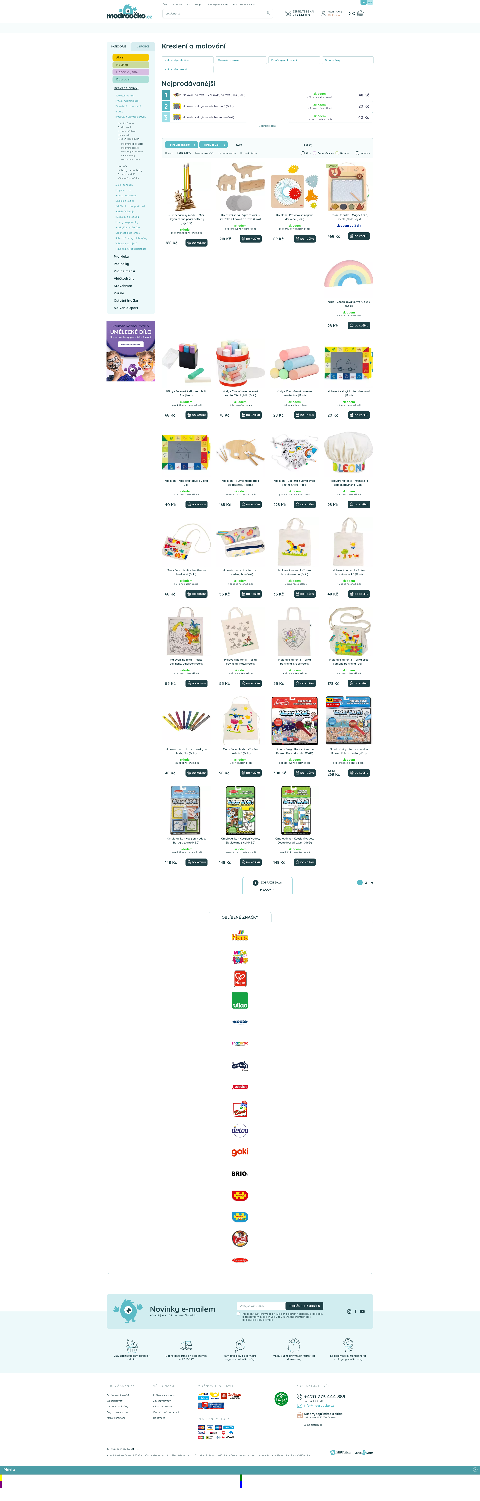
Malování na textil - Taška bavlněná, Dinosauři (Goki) (186, 661)
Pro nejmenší (124, 271)
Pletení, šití (124, 134)
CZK (364, 2)
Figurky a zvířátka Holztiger (131, 248)
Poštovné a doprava (164, 1395)
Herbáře (122, 166)
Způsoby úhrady (162, 1400)
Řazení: (169, 152)
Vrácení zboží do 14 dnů (166, 1412)
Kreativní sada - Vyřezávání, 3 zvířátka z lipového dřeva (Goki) (240, 217)
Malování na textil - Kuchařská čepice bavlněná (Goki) (349, 482)
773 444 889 (301, 15)
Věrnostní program (163, 1406)
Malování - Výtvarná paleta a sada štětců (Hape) (240, 482)
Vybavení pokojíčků (126, 243)
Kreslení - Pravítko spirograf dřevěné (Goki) (294, 217)
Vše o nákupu (194, 4)
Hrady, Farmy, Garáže (128, 227)
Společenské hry (125, 95)
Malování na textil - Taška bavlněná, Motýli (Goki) (240, 661)
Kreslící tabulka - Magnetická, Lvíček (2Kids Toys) (349, 217)
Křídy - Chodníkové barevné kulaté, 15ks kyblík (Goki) (240, 393)
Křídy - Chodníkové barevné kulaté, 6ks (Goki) (294, 393)
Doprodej (123, 79)
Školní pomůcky (124, 184)
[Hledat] (268, 13)
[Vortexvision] (363, 1452)
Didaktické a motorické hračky (128, 109)
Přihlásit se (334, 15)
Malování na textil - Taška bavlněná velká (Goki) (348, 572)
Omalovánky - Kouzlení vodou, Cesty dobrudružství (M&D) (294, 840)
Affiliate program (116, 1417)
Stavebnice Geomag (123, 1455)
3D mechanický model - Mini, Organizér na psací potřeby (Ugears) (186, 219)
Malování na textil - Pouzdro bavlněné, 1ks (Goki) (240, 572)
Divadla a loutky (125, 200)
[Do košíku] (197, 243)
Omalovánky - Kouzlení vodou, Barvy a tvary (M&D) (186, 840)
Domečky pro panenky (236, 1455)
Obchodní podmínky (117, 1406)
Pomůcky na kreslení (132, 151)
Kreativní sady (126, 123)
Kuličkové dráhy (282, 1455)
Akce (308, 153)
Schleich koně (201, 1455)
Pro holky (121, 264)
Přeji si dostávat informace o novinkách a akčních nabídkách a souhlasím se (282, 1316)
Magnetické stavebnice (182, 1455)
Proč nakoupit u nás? (244, 4)
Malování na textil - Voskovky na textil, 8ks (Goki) (214, 95)
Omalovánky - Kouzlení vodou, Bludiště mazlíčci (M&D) (240, 840)
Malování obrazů (130, 147)
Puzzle (119, 293)
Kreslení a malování (129, 138)
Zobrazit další (267, 125)
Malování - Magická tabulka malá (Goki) (208, 106)
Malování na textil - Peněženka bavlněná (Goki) (186, 572)
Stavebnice (123, 286)
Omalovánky (128, 155)
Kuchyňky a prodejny (127, 216)
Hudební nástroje (125, 211)
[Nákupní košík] (360, 13)
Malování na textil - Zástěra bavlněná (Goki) (240, 751)
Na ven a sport (126, 308)
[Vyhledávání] (217, 13)
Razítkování (124, 127)
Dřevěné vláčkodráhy (300, 1455)
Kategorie (118, 46)
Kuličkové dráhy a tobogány (131, 238)
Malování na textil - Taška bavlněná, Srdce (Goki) (294, 661)
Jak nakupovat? (115, 1400)
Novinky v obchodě (217, 4)
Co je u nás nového (117, 1412)
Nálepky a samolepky (130, 170)
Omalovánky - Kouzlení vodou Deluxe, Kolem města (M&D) (349, 751)
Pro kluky (121, 256)
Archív (109, 1455)
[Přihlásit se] (323, 13)
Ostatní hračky (126, 300)
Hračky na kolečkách (127, 100)
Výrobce (143, 46)
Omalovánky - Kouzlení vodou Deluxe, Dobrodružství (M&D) (295, 751)
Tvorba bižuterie (127, 130)
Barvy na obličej (216, 1455)
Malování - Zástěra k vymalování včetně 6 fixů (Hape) (295, 482)
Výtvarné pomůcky (128, 178)
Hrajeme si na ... (124, 190)
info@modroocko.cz (319, 1406)
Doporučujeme (326, 153)
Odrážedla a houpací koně (130, 206)
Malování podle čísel (132, 143)
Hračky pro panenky (127, 222)
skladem (365, 153)
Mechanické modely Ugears (260, 1455)
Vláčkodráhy (124, 278)
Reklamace (159, 1417)
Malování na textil (130, 159)
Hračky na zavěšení (126, 195)
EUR (370, 2)
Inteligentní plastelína (160, 1455)
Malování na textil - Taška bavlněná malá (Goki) (294, 572)
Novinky (344, 153)
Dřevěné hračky (126, 88)
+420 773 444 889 (325, 1396)
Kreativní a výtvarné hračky (131, 116)
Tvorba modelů (126, 174)
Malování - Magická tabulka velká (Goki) (208, 117)
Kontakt (177, 4)
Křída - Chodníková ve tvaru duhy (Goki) (349, 303)
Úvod (165, 4)
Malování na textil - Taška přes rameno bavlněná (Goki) (348, 661)
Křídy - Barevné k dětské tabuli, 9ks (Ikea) (186, 393)
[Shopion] (340, 1452)
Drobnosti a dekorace (128, 232)
